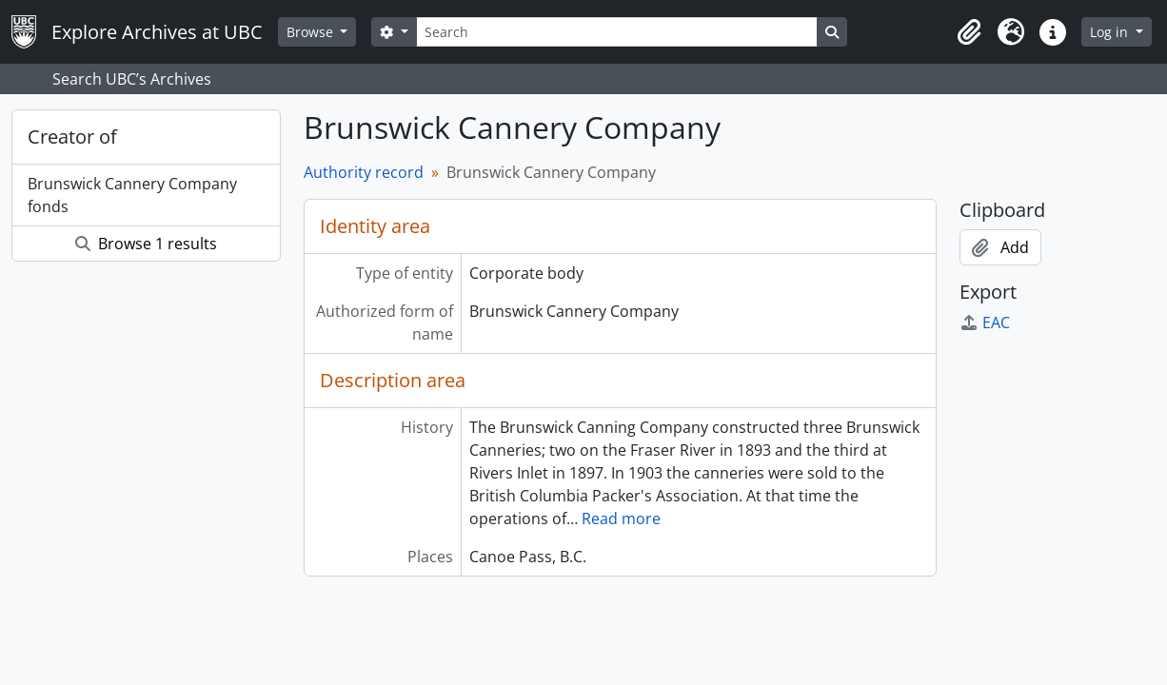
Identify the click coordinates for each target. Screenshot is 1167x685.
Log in (1111, 32)
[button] (969, 32)
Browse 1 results (146, 243)
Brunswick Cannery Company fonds (132, 195)
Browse (312, 32)
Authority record (364, 172)
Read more (621, 518)
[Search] (617, 32)
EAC (984, 322)
